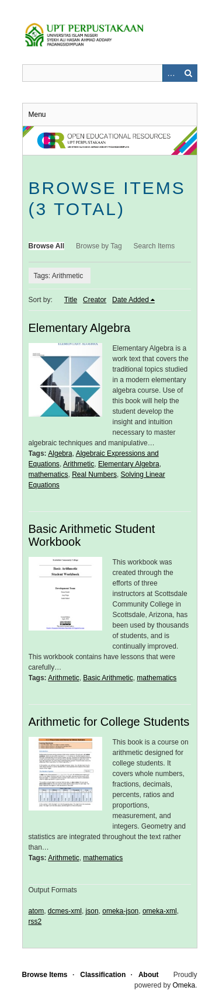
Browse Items (45, 975)
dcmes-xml (65, 911)
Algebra (60, 453)
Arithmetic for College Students (109, 721)
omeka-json (120, 911)
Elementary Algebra (80, 327)
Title (70, 300)
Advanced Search (171, 73)
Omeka (183, 985)
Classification (103, 975)
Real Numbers (94, 474)
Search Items (154, 246)
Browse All (47, 246)
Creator (94, 300)
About (148, 975)
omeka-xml (159, 911)
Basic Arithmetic (108, 678)
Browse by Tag (99, 246)
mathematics (48, 474)
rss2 (35, 921)
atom (36, 911)
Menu (37, 114)
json (92, 911)
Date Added (130, 300)
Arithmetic (78, 464)
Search (188, 73)
